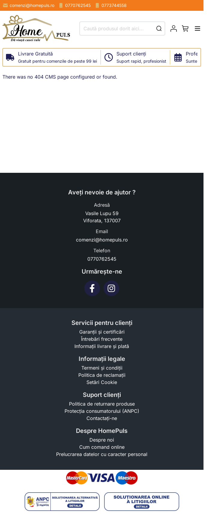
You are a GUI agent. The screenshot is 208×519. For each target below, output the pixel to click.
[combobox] (122, 28)
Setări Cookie (101, 382)
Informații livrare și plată (101, 346)
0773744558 (110, 5)
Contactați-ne (101, 418)
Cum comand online (102, 447)
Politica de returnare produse (102, 404)
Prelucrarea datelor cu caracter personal (101, 454)
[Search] (159, 28)
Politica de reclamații (101, 375)
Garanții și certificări (102, 332)
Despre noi (101, 440)
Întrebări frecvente (101, 339)
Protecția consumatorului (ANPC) (102, 411)
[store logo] (36, 28)
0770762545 (74, 5)
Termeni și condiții (101, 368)
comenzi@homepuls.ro (28, 5)
